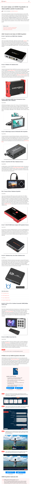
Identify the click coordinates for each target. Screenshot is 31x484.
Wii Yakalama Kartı (5, 293)
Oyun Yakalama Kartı (5, 297)
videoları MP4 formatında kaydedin (18, 167)
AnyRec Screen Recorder (15, 359)
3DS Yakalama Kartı (5, 295)
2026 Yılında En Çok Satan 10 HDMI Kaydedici (10, 27)
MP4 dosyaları (7, 342)
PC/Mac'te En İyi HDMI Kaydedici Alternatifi (9, 28)
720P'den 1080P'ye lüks (11, 70)
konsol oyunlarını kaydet (9, 311)
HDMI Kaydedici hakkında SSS (7, 29)
